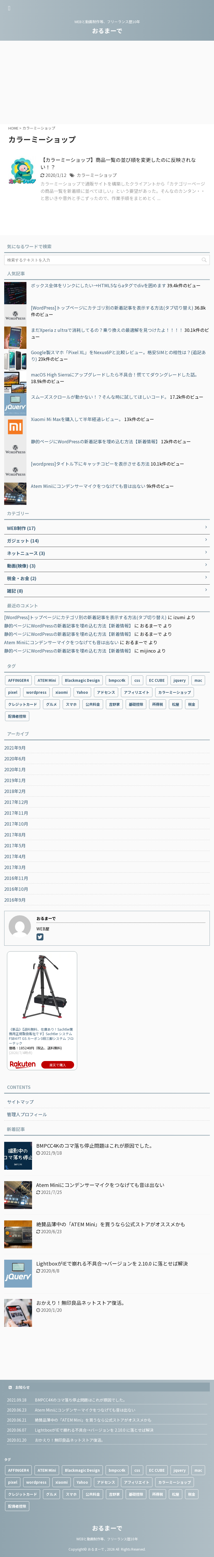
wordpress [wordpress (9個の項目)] (36, 692)
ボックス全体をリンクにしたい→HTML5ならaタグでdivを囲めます (98, 285)
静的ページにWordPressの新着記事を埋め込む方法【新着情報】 (95, 441)
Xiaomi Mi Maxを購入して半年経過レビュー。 (77, 419)
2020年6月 (15, 758)
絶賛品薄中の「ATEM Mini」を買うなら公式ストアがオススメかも (110, 1224)
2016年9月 (15, 899)
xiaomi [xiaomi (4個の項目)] (61, 692)
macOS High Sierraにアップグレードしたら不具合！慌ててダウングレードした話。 (115, 374)
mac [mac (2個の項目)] (198, 680)
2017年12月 (16, 802)
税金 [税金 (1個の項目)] (191, 704)
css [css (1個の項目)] (137, 680)
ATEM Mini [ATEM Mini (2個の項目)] (47, 680)
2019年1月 (15, 780)
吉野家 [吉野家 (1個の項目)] (114, 704)
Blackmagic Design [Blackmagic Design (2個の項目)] (82, 680)
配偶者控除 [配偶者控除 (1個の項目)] (17, 716)
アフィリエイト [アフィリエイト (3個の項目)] (136, 692)
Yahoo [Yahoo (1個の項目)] (82, 692)
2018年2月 (15, 791)
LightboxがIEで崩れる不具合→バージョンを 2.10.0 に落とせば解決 (112, 1263)
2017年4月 (15, 856)
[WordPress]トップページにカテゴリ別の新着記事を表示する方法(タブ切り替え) (112, 307)
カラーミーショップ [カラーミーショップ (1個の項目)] (174, 692)
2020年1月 (15, 769)
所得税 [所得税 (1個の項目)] (157, 704)
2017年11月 (16, 812)
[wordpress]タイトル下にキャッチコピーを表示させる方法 (90, 463)
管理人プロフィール (27, 1114)
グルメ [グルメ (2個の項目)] (51, 704)
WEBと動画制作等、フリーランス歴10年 (107, 1538)
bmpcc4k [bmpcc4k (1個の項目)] (117, 680)
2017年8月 (15, 834)
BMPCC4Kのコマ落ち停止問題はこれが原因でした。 (95, 1145)
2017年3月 (15, 867)
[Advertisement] (107, 82)
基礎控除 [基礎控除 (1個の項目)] (136, 704)
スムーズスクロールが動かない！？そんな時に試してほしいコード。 (100, 396)
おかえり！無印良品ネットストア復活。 (81, 1302)
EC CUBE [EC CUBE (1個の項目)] (157, 680)
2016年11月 (16, 878)
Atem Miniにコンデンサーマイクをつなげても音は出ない (88, 486)
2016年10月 (16, 888)
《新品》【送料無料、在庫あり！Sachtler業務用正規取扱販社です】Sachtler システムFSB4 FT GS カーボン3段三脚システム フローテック (41, 1036)
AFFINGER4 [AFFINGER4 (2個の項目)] (18, 680)
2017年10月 (16, 823)
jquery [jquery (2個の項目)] (180, 680)
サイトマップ (20, 1101)
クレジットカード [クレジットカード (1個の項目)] (22, 704)
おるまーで (107, 30)
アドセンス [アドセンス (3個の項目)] (106, 692)
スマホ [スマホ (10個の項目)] (71, 704)
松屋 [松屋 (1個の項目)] (175, 704)
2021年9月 (15, 747)
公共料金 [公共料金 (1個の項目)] (93, 704)
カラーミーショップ (97, 175)
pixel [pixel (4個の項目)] (12, 692)
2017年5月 (15, 845)
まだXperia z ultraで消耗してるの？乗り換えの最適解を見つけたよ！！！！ (107, 330)
